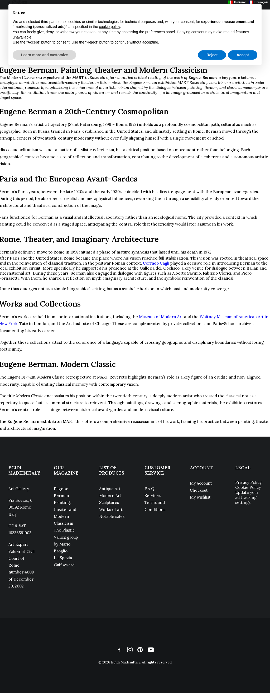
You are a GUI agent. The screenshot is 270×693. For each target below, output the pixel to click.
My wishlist (200, 497)
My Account (201, 483)
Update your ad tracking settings (246, 497)
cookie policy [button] (109, 27)
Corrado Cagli (156, 263)
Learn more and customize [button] (44, 55)
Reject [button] (212, 55)
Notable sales (111, 516)
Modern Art (110, 495)
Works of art (111, 509)
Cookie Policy (248, 487)
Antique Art (109, 488)
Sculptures (109, 502)
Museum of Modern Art (161, 316)
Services (152, 495)
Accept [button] (243, 55)
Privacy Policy (248, 482)
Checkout (199, 490)
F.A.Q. (149, 488)
